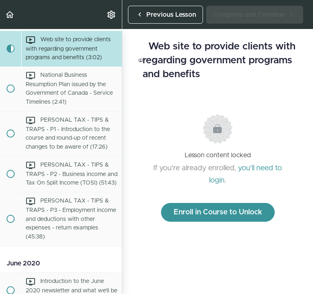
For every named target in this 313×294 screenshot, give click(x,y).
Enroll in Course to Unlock (218, 212)
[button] (10, 14)
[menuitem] (111, 14)
